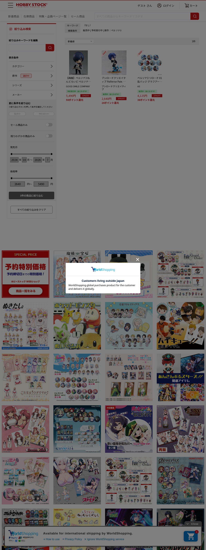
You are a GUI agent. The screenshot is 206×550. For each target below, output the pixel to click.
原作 (22, 76)
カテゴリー (18, 66)
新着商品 (13, 16)
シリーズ (17, 85)
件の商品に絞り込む (31, 195)
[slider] (11, 154)
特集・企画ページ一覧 (53, 16)
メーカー (17, 94)
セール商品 (78, 16)
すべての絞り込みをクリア (31, 209)
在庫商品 (29, 16)
